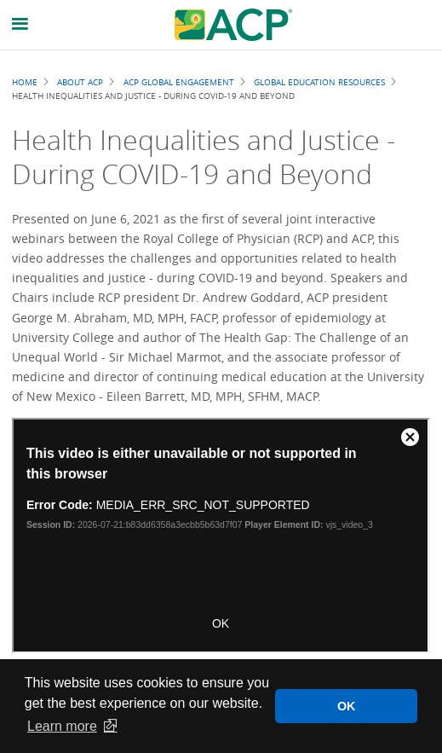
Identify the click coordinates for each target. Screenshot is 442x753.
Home (24, 82)
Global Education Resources (319, 82)
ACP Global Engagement (178, 82)
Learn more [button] (62, 726)
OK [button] (346, 706)
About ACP (80, 82)
